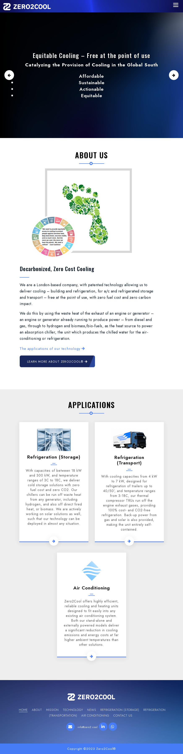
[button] (9, 75)
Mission (52, 710)
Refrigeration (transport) (129, 603)
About (37, 710)
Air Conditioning (95, 715)
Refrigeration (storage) (53, 600)
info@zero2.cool (88, 727)
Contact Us (122, 715)
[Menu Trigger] (175, 4)
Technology (73, 710)
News (91, 710)
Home (23, 710)
